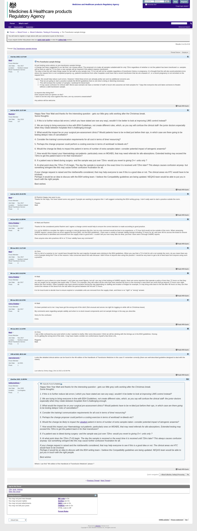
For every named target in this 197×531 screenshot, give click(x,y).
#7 (188, 300)
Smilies (61, 501)
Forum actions (18, 27)
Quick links (29, 27)
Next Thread (105, 480)
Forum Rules (63, 511)
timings (20, 489)
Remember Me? (151, 4)
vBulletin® (98, 526)
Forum (12, 23)
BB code (61, 499)
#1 (188, 56)
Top (188, 474)
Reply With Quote (182, 106)
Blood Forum (22, 32)
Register (184, 2)
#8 (188, 329)
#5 (188, 248)
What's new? (23, 23)
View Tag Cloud (14, 492)
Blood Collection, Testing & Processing (44, 32)
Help (175, 2)
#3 (188, 194)
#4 (188, 219)
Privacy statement (177, 520)
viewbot (83, 422)
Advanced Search (184, 27)
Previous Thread (93, 480)
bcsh (14, 489)
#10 (187, 379)
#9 (188, 354)
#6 (188, 273)
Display (184, 52)
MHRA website (164, 520)
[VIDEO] (61, 506)
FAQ (9, 27)
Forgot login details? (182, 6)
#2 (188, 110)
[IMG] (60, 503)
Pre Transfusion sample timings (25, 49)
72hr (10, 489)
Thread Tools (175, 52)
